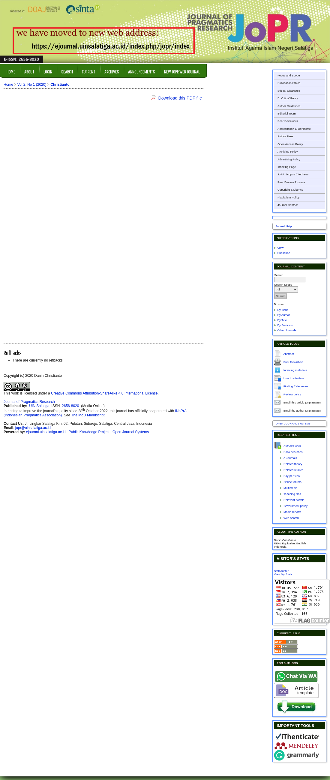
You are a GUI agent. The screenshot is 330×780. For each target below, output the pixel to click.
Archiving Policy (288, 151)
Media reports (292, 512)
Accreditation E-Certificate (294, 128)
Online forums (293, 482)
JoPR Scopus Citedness (293, 174)
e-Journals (290, 458)
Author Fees (285, 136)
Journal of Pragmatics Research (29, 402)
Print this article (293, 361)
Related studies (293, 470)
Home (11, 71)
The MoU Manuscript (87, 415)
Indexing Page (287, 166)
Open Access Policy (290, 144)
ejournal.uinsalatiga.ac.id (46, 432)
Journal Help (284, 226)
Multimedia (290, 488)
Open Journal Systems (293, 423)
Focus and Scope (289, 75)
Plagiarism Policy (288, 197)
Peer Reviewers (288, 121)
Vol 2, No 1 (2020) (31, 84)
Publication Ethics (289, 83)
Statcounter (281, 571)
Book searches (293, 452)
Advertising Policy (289, 159)
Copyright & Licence (290, 189)
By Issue (283, 309)
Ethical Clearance (289, 90)
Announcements (141, 71)
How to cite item (294, 378)
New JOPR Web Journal (182, 71)
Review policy (292, 394)
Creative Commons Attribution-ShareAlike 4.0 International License (104, 393)
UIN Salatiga (39, 406)
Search (67, 71)
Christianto (59, 84)
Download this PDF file (180, 98)
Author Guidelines (289, 106)
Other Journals (287, 330)
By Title (282, 320)
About (29, 71)
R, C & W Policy (288, 98)
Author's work (292, 446)
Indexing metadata (295, 369)
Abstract (288, 353)
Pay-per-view (292, 476)
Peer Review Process (291, 182)
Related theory (293, 464)
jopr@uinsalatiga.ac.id (33, 428)
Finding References (296, 386)
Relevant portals (294, 500)
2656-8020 (71, 406)
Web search (291, 518)
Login (48, 71)
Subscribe (284, 253)
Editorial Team (287, 113)
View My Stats (283, 574)
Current (88, 71)
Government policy (296, 506)
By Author (284, 315)
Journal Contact (288, 205)
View (281, 247)
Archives (111, 71)
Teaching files (292, 494)
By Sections (285, 325)
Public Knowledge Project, (90, 432)
